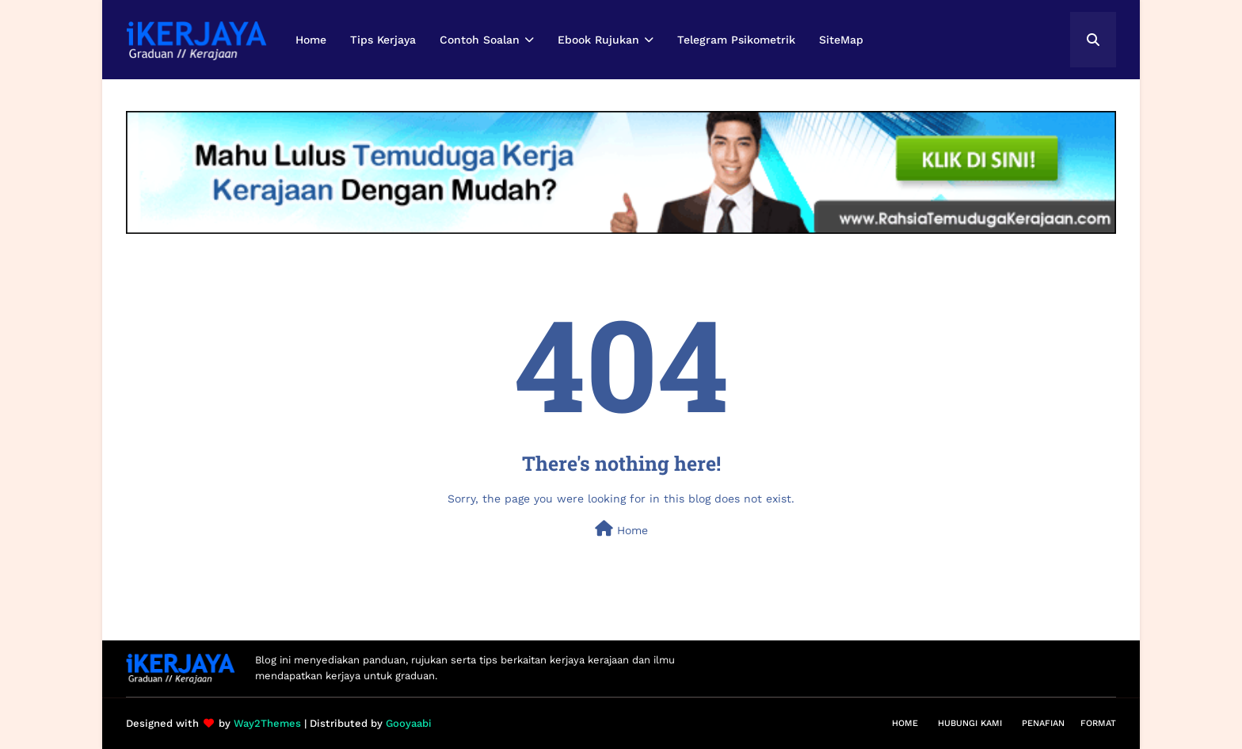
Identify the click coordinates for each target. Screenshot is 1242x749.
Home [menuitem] (310, 39)
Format (1098, 723)
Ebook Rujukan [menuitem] (598, 39)
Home (621, 529)
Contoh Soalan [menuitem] (480, 39)
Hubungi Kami (970, 723)
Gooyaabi (409, 723)
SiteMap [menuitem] (841, 39)
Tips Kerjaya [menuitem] (383, 39)
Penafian (1043, 723)
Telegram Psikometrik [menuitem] (736, 39)
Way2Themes (267, 723)
